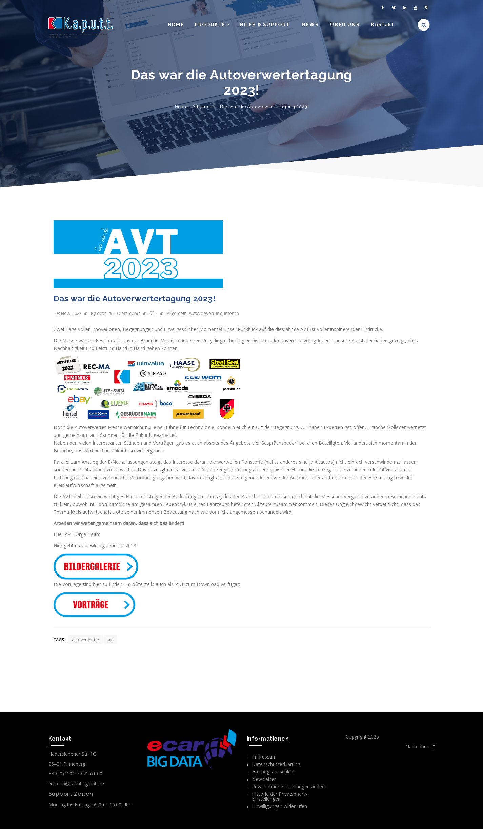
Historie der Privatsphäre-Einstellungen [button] (280, 796)
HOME (176, 24)
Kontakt (382, 24)
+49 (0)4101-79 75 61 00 (75, 773)
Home (181, 106)
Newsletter (264, 779)
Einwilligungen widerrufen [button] (279, 806)
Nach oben (420, 746)
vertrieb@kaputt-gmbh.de (76, 783)
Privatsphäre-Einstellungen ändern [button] (289, 786)
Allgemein (204, 106)
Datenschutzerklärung (276, 764)
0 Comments (128, 313)
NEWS (310, 24)
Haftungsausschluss (274, 771)
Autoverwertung (205, 313)
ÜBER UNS (345, 24)
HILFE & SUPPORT (265, 24)
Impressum (264, 756)
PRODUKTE (210, 24)
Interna (231, 313)
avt (111, 640)
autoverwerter (85, 640)
